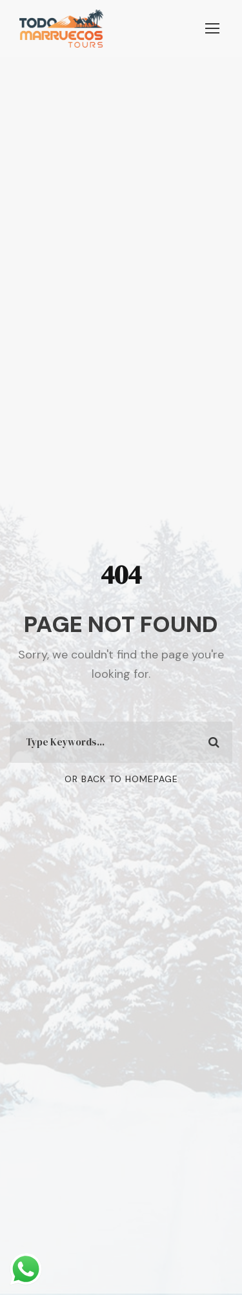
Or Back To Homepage (121, 779)
